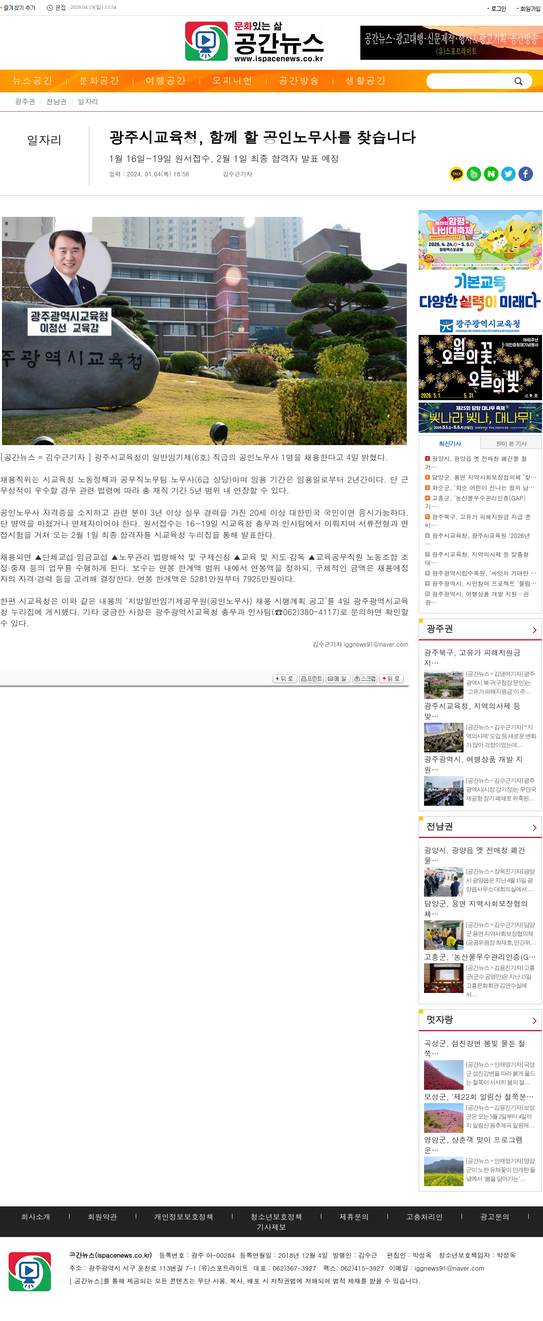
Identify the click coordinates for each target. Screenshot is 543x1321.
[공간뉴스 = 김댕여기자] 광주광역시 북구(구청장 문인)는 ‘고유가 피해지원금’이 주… (500, 682)
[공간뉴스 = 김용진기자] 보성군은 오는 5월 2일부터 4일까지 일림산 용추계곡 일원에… (500, 1116)
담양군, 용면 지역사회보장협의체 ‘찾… (484, 477)
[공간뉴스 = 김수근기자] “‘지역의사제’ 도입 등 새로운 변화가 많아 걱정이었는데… (501, 736)
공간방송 (299, 80)
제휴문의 (354, 1216)
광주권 (25, 101)
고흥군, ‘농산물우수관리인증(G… (480, 956)
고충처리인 (424, 1216)
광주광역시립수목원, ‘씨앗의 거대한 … (484, 573)
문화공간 (99, 80)
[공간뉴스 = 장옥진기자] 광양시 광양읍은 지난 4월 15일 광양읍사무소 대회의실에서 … (500, 880)
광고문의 (495, 1216)
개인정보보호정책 (184, 1216)
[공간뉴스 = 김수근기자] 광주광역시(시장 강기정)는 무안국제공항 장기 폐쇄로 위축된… (501, 789)
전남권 (56, 101)
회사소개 (36, 1216)
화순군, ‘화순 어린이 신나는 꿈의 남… (483, 487)
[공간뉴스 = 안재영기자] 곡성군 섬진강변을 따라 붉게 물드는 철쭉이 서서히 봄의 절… (500, 1073)
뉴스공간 (33, 80)
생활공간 (366, 80)
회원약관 (102, 1216)
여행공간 (166, 80)
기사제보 (271, 1227)
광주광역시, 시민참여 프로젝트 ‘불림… (484, 583)
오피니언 (233, 80)
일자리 (88, 101)
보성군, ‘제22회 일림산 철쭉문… (479, 1096)
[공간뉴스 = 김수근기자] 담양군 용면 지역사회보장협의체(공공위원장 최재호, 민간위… (501, 933)
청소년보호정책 (277, 1216)
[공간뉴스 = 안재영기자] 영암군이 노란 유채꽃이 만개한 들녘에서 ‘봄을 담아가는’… (500, 1169)
